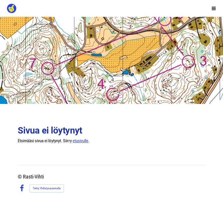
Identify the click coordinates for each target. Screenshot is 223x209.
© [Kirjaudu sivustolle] (20, 177)
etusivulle (80, 140)
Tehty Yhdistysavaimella (47, 188)
